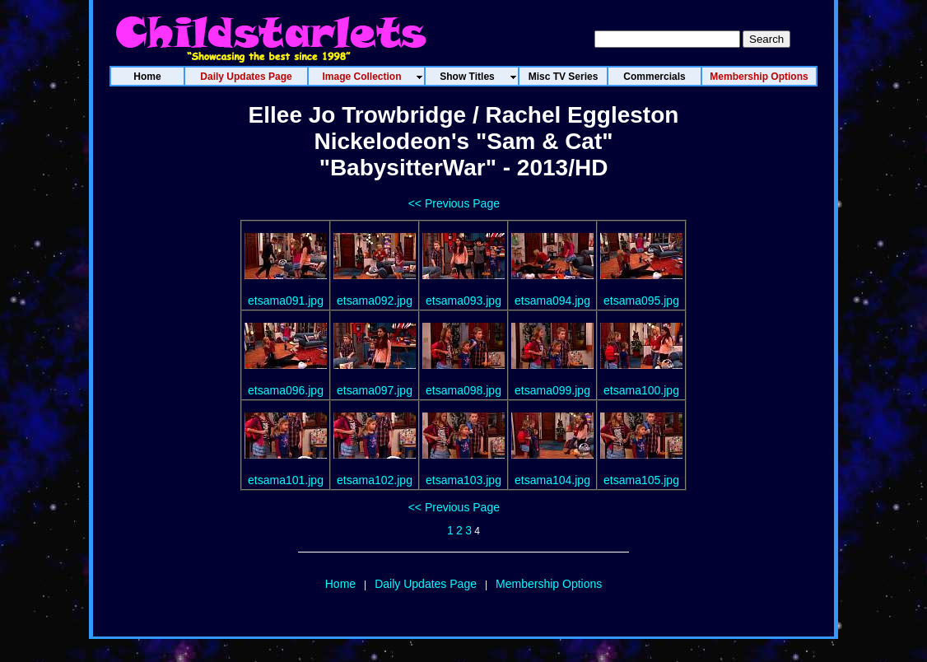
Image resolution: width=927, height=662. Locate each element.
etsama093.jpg (463, 300)
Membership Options (549, 583)
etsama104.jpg (552, 480)
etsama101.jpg (286, 480)
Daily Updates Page (426, 583)
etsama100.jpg (641, 390)
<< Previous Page (454, 203)
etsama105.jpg (641, 480)
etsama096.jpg (286, 390)
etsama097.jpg (374, 390)
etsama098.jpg (463, 390)
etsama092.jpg (374, 300)
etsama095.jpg (641, 300)
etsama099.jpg (552, 390)
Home (340, 583)
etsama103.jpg (463, 480)
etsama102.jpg (374, 480)
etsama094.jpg (552, 300)
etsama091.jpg (286, 300)
